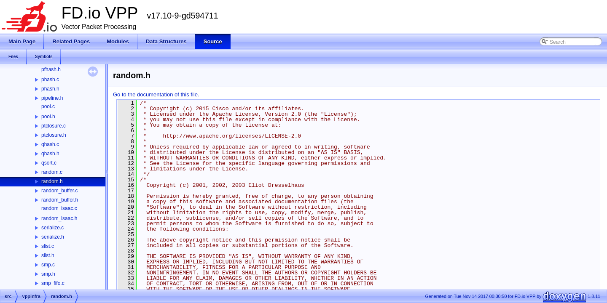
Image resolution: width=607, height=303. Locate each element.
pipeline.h (52, 98)
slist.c (47, 246)
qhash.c (50, 144)
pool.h (48, 117)
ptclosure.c (53, 126)
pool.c (48, 106)
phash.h (50, 89)
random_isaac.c (59, 208)
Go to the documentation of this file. (156, 94)
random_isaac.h (59, 218)
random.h (52, 181)
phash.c (50, 79)
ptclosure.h (53, 135)
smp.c (48, 265)
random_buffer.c (59, 191)
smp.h (48, 274)
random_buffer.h (59, 200)
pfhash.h (51, 69)
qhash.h (50, 154)
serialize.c (52, 228)
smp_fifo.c (52, 283)
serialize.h (52, 237)
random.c (51, 172)
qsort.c (48, 163)
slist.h (47, 255)
